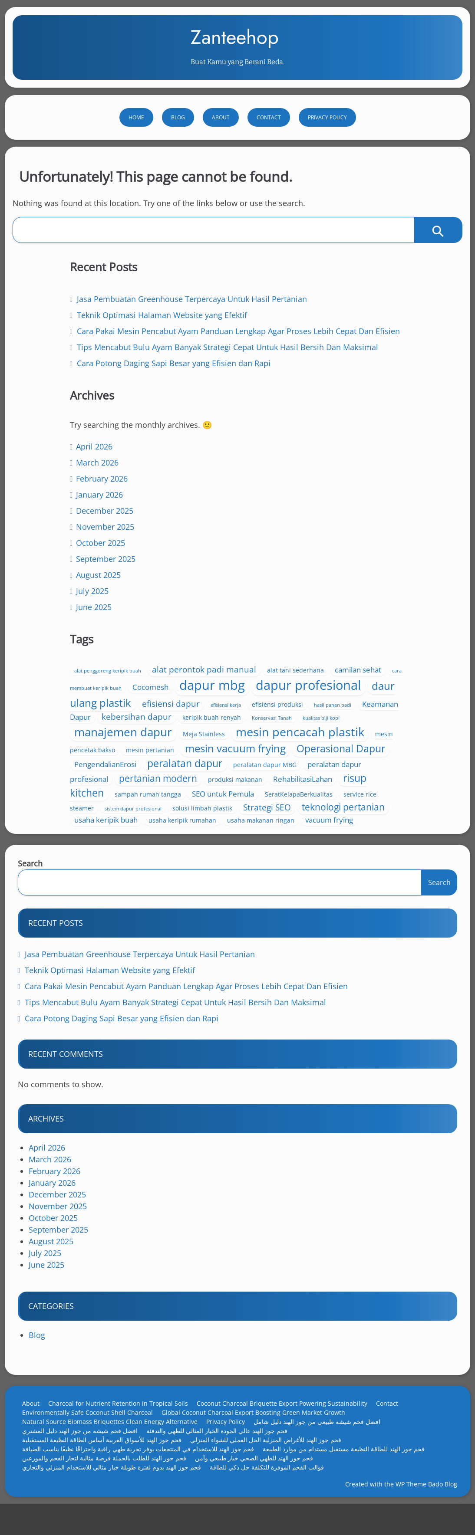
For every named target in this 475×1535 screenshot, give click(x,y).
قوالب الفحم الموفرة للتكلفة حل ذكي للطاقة (273, 1484)
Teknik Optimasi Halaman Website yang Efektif (116, 987)
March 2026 (80, 568)
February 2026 (84, 584)
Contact (269, 137)
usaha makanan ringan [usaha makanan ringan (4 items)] (289, 833)
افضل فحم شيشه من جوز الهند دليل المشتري (86, 1448)
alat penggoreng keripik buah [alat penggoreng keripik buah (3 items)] (289, 532)
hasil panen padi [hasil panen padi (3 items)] (378, 611)
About (221, 137)
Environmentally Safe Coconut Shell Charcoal (93, 1430)
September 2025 (88, 664)
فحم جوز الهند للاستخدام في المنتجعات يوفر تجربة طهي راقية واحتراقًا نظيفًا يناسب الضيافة (144, 1466)
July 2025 (75, 697)
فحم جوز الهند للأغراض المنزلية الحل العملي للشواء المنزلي (271, 1457)
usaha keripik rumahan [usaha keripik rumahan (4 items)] (364, 821)
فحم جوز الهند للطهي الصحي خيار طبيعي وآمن (260, 1475)
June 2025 (76, 713)
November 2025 (88, 632)
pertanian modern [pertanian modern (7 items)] (340, 741)
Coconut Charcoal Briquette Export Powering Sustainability (288, 1421)
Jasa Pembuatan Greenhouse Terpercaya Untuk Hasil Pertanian (146, 971)
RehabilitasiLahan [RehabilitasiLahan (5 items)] (319, 756)
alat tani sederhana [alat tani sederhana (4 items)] (321, 544)
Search (36, 881)
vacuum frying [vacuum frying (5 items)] (358, 832)
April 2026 (77, 552)
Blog (178, 137)
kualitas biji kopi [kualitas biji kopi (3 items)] (394, 635)
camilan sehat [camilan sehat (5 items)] (383, 543)
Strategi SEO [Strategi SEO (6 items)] (280, 807)
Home (136, 137)
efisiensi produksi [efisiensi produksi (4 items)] (323, 610)
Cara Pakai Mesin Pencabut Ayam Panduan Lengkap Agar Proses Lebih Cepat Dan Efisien (192, 1003)
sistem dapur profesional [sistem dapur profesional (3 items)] (315, 796)
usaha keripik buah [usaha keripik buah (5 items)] (288, 821)
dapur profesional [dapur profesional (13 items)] (341, 578)
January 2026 (82, 600)
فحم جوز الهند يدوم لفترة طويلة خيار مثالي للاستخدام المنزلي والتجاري (117, 1484)
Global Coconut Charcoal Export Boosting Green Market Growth (259, 1430)
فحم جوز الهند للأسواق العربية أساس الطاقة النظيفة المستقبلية (108, 1457)
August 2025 (81, 681)
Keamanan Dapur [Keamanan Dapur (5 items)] (285, 622)
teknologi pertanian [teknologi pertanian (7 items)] (356, 807)
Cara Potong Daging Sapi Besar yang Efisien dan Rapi (128, 1035)
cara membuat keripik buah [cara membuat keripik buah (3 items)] (287, 562)
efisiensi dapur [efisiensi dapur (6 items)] (383, 596)
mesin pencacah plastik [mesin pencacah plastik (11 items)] (320, 665)
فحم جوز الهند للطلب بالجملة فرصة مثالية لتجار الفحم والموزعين (110, 1475)
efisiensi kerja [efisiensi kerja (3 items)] (271, 611)
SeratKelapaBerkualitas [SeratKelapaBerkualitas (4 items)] (322, 784)
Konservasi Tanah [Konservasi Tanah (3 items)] (346, 635)
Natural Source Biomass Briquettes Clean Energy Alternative (116, 1439)
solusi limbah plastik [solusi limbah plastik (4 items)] (384, 795)
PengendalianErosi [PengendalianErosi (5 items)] (323, 713)
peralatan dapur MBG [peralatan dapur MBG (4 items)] (322, 729)
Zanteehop (235, 47)
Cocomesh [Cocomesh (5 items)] (348, 561)
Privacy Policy (327, 137)
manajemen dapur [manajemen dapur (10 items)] (305, 647)
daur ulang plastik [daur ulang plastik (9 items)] (299, 595)
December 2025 (87, 616)
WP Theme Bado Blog (420, 1506)
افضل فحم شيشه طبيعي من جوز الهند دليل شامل (323, 1439)
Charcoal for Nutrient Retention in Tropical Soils (124, 1421)
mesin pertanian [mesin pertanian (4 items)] (332, 683)
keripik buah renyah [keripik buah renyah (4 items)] (285, 634)
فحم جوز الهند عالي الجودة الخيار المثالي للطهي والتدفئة (223, 1448)
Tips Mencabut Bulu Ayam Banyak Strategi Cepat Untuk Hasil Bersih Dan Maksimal (182, 1019)
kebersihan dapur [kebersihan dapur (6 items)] (361, 621)
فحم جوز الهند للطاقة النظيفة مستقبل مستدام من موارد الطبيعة (350, 1466)
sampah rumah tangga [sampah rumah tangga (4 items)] (330, 772)
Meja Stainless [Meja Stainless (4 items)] (386, 649)
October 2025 (83, 648)
